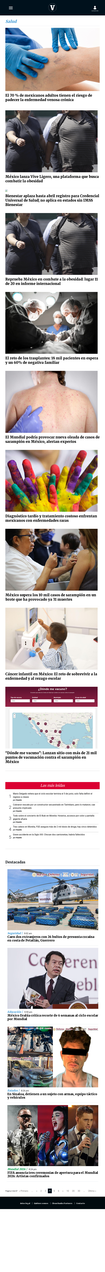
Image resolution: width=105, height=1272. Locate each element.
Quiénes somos (41, 1201)
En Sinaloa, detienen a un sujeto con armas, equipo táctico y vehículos (52, 1093)
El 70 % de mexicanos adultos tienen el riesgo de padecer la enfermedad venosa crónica (48, 97)
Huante (19, 798)
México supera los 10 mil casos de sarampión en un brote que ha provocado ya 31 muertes (50, 595)
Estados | (13, 1088)
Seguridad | (15, 931)
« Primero (23, 1188)
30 (79, 1188)
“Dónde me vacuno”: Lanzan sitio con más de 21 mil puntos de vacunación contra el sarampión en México (51, 755)
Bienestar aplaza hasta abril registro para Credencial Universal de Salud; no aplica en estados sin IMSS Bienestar (52, 198)
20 (73, 1188)
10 (67, 1188)
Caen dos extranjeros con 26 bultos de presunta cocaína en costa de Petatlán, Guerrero (50, 936)
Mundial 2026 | (17, 1167)
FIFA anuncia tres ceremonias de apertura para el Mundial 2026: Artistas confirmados (52, 1172)
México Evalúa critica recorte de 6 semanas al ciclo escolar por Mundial (52, 1015)
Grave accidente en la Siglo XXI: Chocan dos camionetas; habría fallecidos (49, 832)
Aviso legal (25, 1201)
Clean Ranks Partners (62, 1201)
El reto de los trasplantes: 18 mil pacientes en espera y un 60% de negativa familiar (51, 358)
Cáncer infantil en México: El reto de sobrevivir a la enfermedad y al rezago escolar (51, 674)
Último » (92, 1188)
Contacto (80, 1201)
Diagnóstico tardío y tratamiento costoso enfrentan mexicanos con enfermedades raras (51, 516)
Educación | (15, 1009)
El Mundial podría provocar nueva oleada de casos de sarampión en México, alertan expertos (52, 437)
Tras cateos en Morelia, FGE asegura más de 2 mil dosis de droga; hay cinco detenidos (55, 824)
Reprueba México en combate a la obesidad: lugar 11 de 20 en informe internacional (51, 279)
